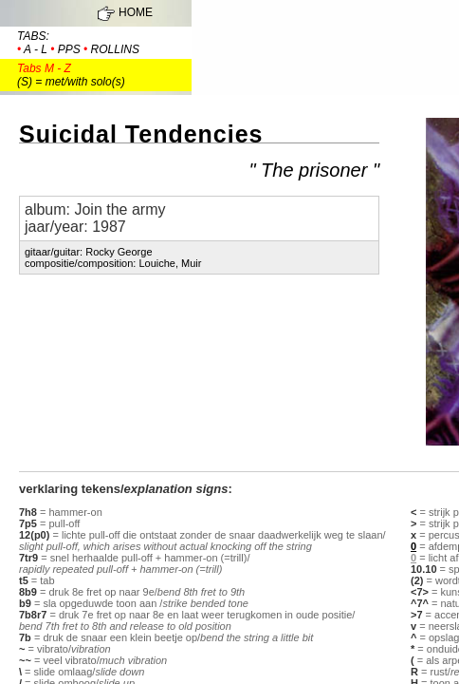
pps (69, 49)
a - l (35, 49)
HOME (136, 12)
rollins (115, 49)
